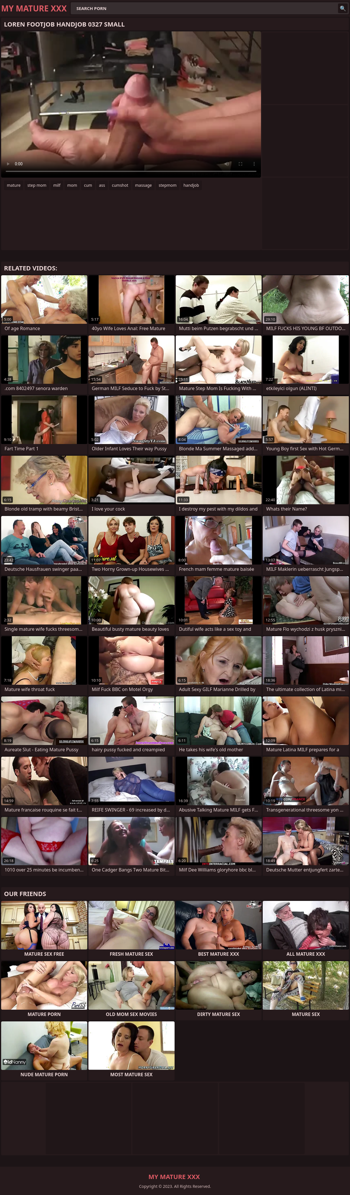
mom (72, 185)
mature (14, 185)
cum (88, 185)
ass (102, 185)
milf (56, 185)
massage (143, 185)
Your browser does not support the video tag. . (131, 104)
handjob (191, 185)
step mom (36, 185)
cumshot (120, 185)
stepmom (168, 185)
